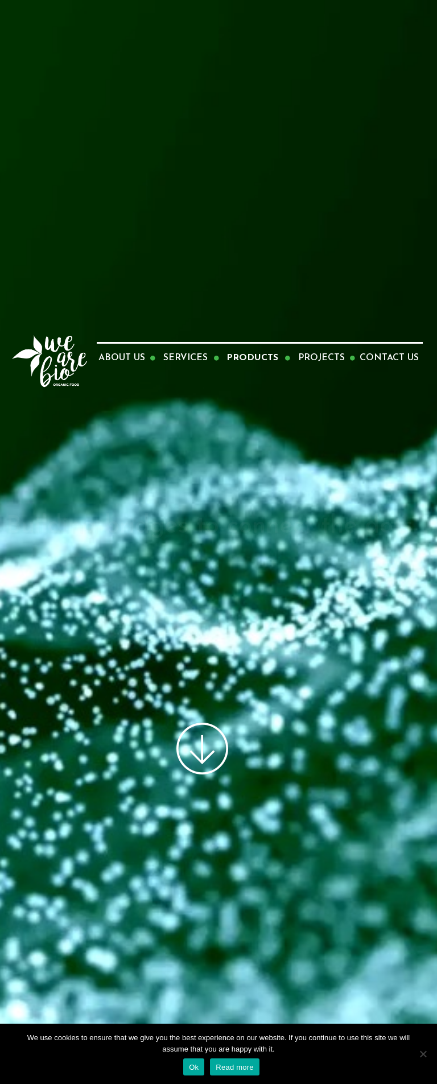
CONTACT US (389, 357)
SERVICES (185, 357)
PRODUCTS (252, 357)
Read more (235, 1067)
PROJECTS (321, 357)
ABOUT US (121, 357)
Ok (194, 1067)
